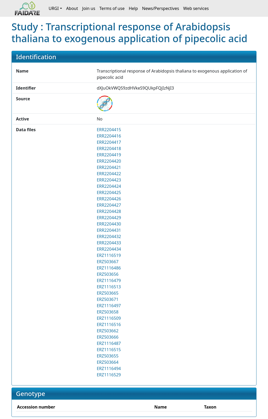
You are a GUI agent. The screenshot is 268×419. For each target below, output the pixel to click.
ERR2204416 (109, 136)
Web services (196, 8)
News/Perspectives (160, 8)
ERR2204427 (109, 205)
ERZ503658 (108, 312)
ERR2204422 (109, 174)
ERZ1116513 (109, 287)
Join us (88, 8)
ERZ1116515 (109, 349)
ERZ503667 (108, 261)
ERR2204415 (109, 130)
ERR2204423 (109, 180)
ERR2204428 (109, 211)
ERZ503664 (108, 362)
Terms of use (112, 8)
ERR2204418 (109, 148)
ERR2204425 (109, 192)
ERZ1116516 (109, 324)
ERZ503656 (108, 274)
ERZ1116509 (109, 318)
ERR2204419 (109, 155)
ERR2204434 (109, 249)
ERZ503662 (108, 331)
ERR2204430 (109, 224)
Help (133, 8)
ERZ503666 (108, 337)
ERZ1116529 (109, 375)
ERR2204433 (109, 243)
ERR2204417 (109, 142)
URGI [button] (54, 8)
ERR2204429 (109, 217)
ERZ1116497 (109, 305)
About (72, 8)
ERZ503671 (108, 299)
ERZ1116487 (109, 343)
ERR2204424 (109, 186)
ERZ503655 (108, 356)
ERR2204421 (109, 167)
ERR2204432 (109, 236)
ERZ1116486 (109, 268)
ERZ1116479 (109, 280)
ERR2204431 (109, 230)
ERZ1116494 (109, 368)
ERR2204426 (109, 199)
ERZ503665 (108, 293)
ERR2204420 (109, 161)
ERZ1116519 (109, 255)
